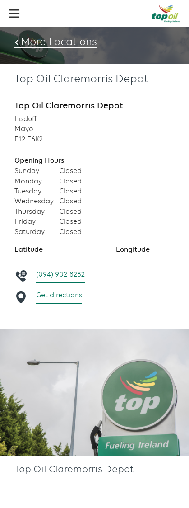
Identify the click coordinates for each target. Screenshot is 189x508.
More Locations (59, 41)
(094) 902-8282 (60, 274)
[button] (14, 13)
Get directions (59, 295)
